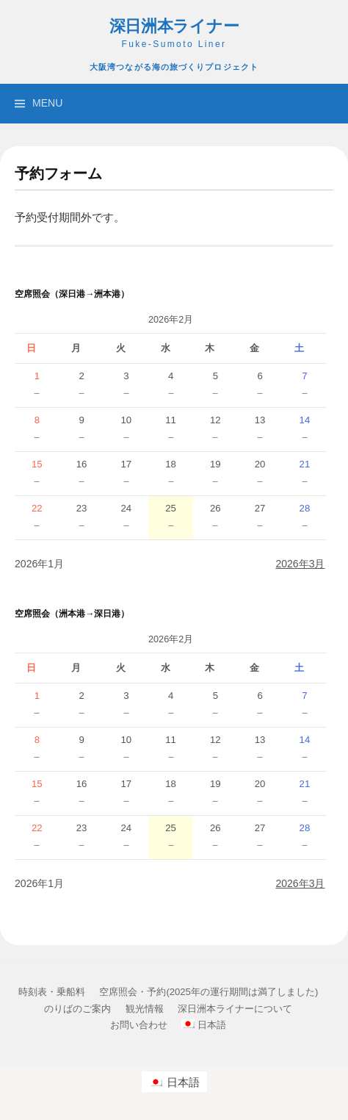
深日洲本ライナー (174, 26)
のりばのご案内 (77, 1008)
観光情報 (145, 1008)
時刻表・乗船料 (51, 991)
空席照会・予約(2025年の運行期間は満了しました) (208, 991)
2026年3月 (300, 564)
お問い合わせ (138, 1024)
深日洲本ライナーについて (235, 1008)
